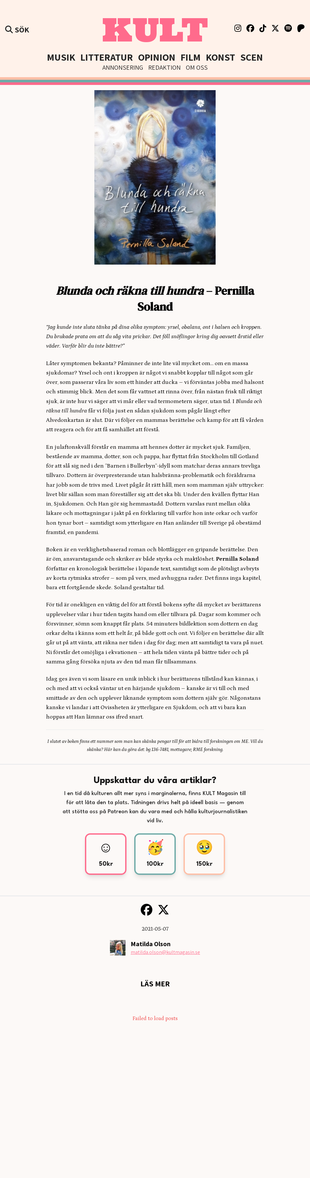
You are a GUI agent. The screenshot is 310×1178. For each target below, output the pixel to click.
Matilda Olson (151, 944)
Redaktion (164, 67)
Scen (251, 57)
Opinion (156, 57)
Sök (17, 29)
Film (191, 57)
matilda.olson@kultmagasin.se (165, 952)
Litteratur (106, 57)
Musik (61, 57)
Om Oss (197, 67)
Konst (220, 57)
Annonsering (122, 67)
